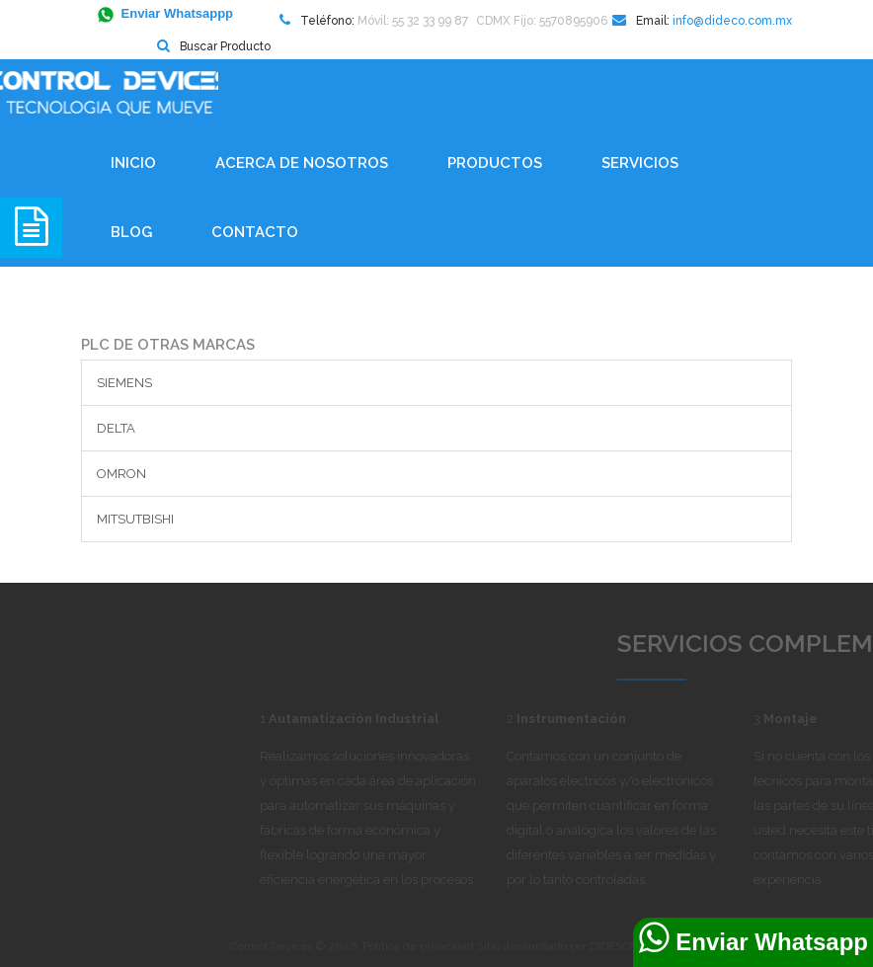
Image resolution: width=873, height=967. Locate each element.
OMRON (121, 473)
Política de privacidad (418, 946)
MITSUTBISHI (135, 519)
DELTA (116, 428)
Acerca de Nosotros (301, 163)
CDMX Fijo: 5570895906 (541, 21)
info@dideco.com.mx (732, 21)
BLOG (131, 232)
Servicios (639, 163)
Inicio (133, 163)
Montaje (832, 718)
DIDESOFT (617, 946)
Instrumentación (613, 718)
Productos (494, 163)
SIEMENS (124, 382)
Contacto (254, 232)
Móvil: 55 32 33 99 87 (412, 21)
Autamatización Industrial (395, 718)
